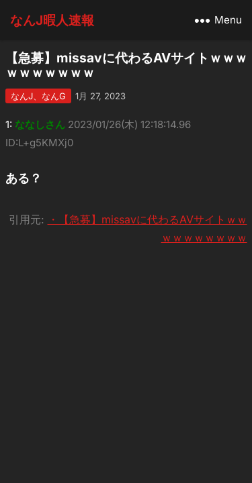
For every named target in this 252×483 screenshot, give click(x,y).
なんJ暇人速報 (52, 20)
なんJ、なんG (38, 96)
